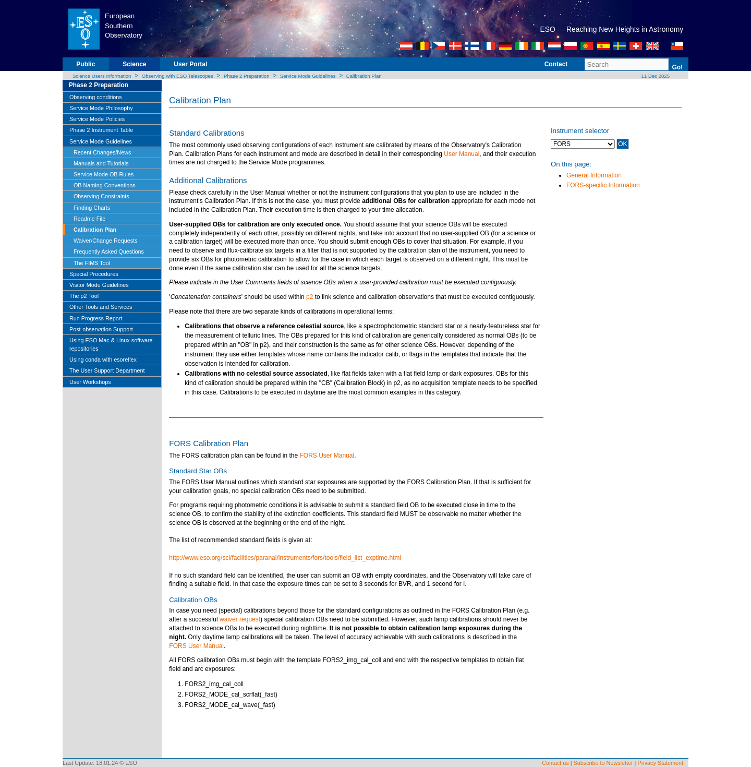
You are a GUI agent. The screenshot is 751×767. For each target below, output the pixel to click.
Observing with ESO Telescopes (177, 76)
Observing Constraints (101, 196)
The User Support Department (107, 370)
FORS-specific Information (603, 185)
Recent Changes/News (102, 152)
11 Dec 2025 (655, 76)
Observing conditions (95, 97)
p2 (309, 297)
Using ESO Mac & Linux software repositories (111, 344)
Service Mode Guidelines (308, 76)
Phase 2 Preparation (246, 76)
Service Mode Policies (97, 119)
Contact (556, 64)
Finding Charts (92, 208)
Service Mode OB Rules (104, 174)
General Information (594, 175)
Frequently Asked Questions (109, 251)
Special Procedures (93, 274)
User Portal (190, 64)
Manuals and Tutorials (101, 163)
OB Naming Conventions (105, 185)
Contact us (555, 763)
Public (85, 64)
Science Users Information (101, 76)
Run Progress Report (95, 318)
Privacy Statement (660, 763)
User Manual (461, 154)
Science (134, 64)
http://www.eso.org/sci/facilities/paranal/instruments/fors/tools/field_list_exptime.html (285, 557)
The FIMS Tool (92, 263)
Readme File (89, 218)
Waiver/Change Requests (106, 240)
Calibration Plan (364, 76)
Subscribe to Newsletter (603, 763)
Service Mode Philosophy (101, 108)
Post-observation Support (101, 329)
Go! (677, 67)
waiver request (240, 619)
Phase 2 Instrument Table (101, 130)
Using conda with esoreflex (103, 359)
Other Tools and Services (100, 307)
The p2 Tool (84, 296)
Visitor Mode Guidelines (99, 285)
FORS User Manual (326, 455)
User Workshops (90, 382)
